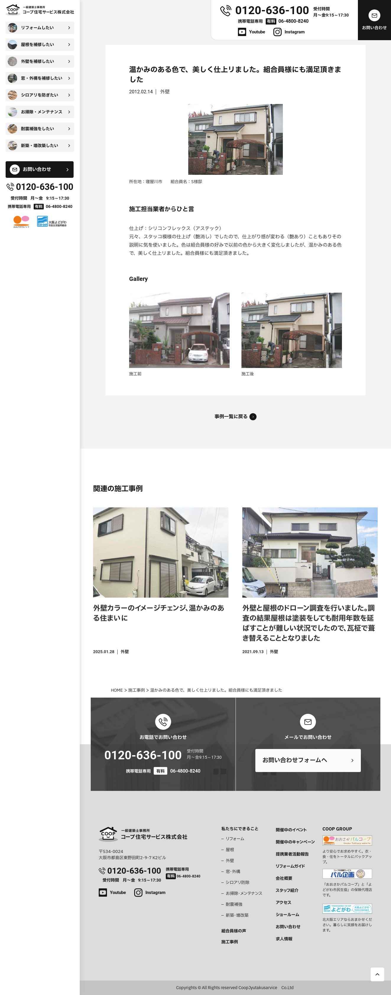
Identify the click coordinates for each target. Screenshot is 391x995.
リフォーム (235, 839)
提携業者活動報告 (292, 854)
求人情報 (284, 939)
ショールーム (287, 915)
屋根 (230, 850)
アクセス (283, 903)
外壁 (230, 861)
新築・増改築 (237, 915)
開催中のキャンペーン (295, 842)
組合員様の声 (233, 931)
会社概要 (284, 878)
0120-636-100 (143, 755)
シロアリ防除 (237, 883)
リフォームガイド (290, 866)
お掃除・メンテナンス (244, 893)
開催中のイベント (291, 830)
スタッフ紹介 (287, 890)
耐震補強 (234, 904)
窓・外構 (233, 872)
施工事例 (229, 942)
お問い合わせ (288, 927)
